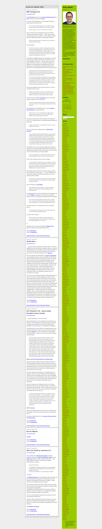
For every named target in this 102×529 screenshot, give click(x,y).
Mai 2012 (64, 384)
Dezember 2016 (66, 298)
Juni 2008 (64, 459)
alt (40, 35)
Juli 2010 (64, 418)
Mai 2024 (64, 156)
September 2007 (66, 473)
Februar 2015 (65, 332)
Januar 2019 (65, 258)
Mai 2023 (64, 175)
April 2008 (65, 462)
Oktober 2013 (65, 358)
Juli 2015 (64, 324)
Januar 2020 (65, 240)
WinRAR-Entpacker (33, 477)
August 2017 (65, 285)
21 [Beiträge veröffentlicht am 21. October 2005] (68, 107)
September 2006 (66, 493)
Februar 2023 (65, 180)
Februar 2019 (65, 256)
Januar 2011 (65, 409)
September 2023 (66, 169)
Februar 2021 (65, 219)
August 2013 (65, 362)
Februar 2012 (65, 389)
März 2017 (65, 293)
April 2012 (65, 386)
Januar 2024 (65, 162)
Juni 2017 (64, 289)
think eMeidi (69, 522)
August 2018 (65, 266)
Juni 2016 (64, 308)
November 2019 (66, 243)
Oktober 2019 (65, 245)
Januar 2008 (65, 467)
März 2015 (65, 331)
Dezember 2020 (66, 222)
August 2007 (65, 475)
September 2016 (66, 303)
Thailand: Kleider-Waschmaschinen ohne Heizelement (67, 72)
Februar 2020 (65, 238)
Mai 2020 (64, 233)
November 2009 (66, 431)
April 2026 (65, 123)
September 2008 (66, 454)
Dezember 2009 (66, 430)
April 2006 (65, 501)
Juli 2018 (64, 267)
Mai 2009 (64, 441)
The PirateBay (39, 184)
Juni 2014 (64, 345)
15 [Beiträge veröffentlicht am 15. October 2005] (69, 105)
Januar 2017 (65, 297)
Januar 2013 (65, 373)
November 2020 (66, 224)
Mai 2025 (64, 139)
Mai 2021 (64, 214)
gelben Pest (29, 458)
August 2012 (65, 379)
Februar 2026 (65, 126)
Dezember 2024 (66, 146)
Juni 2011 (64, 400)
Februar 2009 (65, 446)
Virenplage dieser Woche (42, 455)
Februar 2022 (65, 199)
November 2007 (66, 470)
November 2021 (66, 204)
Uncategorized (32, 230)
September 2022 (66, 188)
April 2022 (65, 196)
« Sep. (64, 111)
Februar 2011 (65, 407)
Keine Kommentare (31, 235)
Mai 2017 (64, 290)
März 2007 (65, 483)
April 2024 (65, 157)
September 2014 (66, 340)
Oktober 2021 (65, 206)
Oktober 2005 (65, 511)
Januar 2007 (65, 486)
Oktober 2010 (65, 413)
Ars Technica (31, 17)
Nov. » (67, 111)
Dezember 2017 (66, 279)
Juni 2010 (64, 420)
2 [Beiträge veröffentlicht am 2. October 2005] (70, 102)
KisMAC (33, 195)
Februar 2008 (65, 465)
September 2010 (66, 415)
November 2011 (66, 392)
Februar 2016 (65, 315)
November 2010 (66, 412)
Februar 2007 (65, 485)
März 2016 (65, 313)
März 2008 (65, 464)
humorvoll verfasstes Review (48, 17)
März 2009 (65, 444)
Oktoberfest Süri (50, 226)
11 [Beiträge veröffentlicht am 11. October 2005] (64, 105)
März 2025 (65, 143)
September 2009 (66, 434)
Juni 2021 (64, 212)
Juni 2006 (64, 498)
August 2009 (65, 436)
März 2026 (65, 125)
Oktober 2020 (65, 225)
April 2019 (65, 253)
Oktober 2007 (65, 472)
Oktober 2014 (65, 339)
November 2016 (66, 300)
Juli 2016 (64, 306)
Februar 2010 (65, 426)
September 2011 (66, 396)
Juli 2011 (64, 399)
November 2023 (66, 165)
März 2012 (65, 387)
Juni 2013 (64, 365)
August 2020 (65, 229)
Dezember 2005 (66, 507)
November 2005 (66, 509)
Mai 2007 (64, 480)
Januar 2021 (65, 220)
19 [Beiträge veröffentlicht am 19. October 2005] (65, 107)
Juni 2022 (64, 193)
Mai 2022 (64, 194)
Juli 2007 (64, 477)
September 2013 (66, 360)
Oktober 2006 (65, 491)
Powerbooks (43, 97)
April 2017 (65, 292)
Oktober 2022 (65, 186)
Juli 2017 (64, 287)
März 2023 (65, 178)
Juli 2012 (64, 381)
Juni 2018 (64, 269)
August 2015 (65, 323)
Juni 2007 (64, 478)
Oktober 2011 (65, 394)
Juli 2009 (64, 438)
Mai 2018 (64, 271)
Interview (32, 407)
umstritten (33, 331)
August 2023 (65, 170)
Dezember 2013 (66, 355)
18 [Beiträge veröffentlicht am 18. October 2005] (64, 107)
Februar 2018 (65, 276)
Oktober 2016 (65, 302)
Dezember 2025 (66, 130)
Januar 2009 (65, 447)
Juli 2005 (64, 516)
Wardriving (30, 193)
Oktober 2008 (65, 452)
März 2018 (65, 274)
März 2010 (65, 425)
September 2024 (66, 149)
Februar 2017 (65, 295)
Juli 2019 (64, 250)
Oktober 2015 (65, 321)
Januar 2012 (65, 391)
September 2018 (66, 264)
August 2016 (65, 305)
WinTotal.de (36, 506)
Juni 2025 (64, 138)
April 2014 (65, 349)
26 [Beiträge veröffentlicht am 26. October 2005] (65, 108)
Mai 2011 (64, 402)
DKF (36, 58)
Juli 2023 (64, 172)
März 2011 (65, 405)
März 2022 (65, 198)
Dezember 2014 (66, 336)
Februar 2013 (65, 371)
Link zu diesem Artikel (31, 14)
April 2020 (65, 235)
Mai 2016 (64, 310)
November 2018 (66, 261)
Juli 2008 (64, 457)
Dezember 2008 (66, 449)
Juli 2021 (64, 211)
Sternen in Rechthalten (51, 255)
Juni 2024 (64, 154)
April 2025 (65, 141)
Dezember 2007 (66, 469)
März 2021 (65, 217)
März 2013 (65, 370)
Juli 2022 (64, 191)
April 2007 (65, 482)
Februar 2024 (65, 160)
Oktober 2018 (65, 263)
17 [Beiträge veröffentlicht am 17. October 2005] (63, 107)
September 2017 (66, 284)
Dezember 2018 (66, 259)
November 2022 (66, 185)
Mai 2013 (64, 366)
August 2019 (65, 248)
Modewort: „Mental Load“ (67, 78)
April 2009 (65, 443)
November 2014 (66, 337)
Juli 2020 (64, 230)
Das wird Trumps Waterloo (68, 69)
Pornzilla (29, 436)
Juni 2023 (64, 173)
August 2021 (65, 209)
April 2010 (65, 423)
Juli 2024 (64, 152)
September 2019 (66, 246)
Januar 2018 (65, 277)
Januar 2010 (65, 428)
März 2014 (65, 350)
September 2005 (66, 512)
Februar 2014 (65, 352)
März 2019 (65, 255)
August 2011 (65, 397)
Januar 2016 (65, 316)
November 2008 (66, 451)
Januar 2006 (65, 506)
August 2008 (65, 456)
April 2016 (65, 311)
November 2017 (66, 280)
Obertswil (50, 253)
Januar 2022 (65, 201)
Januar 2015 (65, 334)
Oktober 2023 (65, 167)
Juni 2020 (64, 232)
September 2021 (66, 207)
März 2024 (65, 159)
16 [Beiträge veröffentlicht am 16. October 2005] (70, 105)
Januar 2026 (65, 128)
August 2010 (65, 417)
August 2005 (65, 514)
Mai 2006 (64, 499)
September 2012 (66, 378)
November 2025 (66, 131)
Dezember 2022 (66, 183)
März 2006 (65, 503)
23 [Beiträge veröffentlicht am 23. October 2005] (70, 107)
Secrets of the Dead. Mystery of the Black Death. (41, 359)
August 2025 (65, 136)
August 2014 (65, 342)
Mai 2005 (64, 519)
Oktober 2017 (65, 282)
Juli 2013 (64, 363)
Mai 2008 (64, 460)
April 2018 (65, 272)
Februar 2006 (65, 504)
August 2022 (65, 190)
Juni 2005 (64, 517)
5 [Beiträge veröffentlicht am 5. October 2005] (65, 104)
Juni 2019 (64, 251)
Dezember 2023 (66, 164)
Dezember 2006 (66, 488)
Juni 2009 (64, 439)
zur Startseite (65, 9)
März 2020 (65, 237)
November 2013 (66, 357)
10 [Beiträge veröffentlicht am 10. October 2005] (63, 105)
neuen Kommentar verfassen (43, 235)
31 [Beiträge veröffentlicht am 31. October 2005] (63, 110)
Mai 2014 (64, 347)
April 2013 (65, 368)
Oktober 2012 (65, 376)
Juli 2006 (64, 496)
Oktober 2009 (65, 433)
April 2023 (65, 177)
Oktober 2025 (65, 133)
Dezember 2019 (66, 242)
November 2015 (66, 319)
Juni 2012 (64, 383)
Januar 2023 (65, 182)
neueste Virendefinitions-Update (44, 457)
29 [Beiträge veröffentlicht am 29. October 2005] (69, 108)
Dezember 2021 (66, 203)
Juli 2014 (64, 344)
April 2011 (65, 404)
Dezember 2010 (66, 410)
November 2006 (66, 490)
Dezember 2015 (66, 318)
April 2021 (65, 216)
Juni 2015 (64, 326)
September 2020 (66, 227)
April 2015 (65, 329)
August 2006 (65, 494)
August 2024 (65, 151)
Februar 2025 (65, 144)
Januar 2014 (65, 353)
